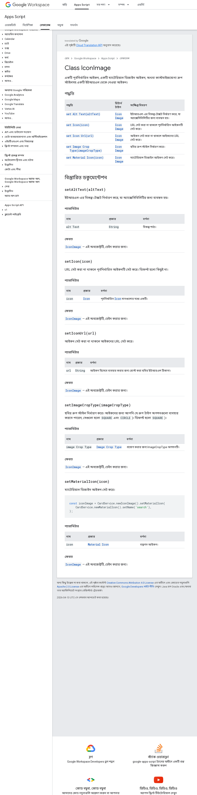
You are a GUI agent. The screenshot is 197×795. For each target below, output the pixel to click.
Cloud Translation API (89, 45)
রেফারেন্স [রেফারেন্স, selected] (45, 25)
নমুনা (60, 25)
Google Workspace (85, 58)
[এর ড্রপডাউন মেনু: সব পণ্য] (110, 4)
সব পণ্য (101, 4)
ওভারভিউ (10, 25)
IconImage (73, 247)
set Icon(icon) (77, 125)
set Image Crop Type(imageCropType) (84, 148)
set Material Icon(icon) (85, 157)
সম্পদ (121, 4)
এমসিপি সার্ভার (145, 4)
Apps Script (15, 16)
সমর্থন (74, 25)
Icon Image (119, 116)
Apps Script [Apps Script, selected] (82, 4)
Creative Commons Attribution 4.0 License (130, 582)
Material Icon (98, 544)
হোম (67, 58)
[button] (25, 34)
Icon (86, 299)
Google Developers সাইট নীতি (137, 586)
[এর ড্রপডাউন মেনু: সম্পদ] (129, 4)
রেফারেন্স (124, 58)
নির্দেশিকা (28, 25)
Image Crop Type (109, 447)
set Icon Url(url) (80, 136)
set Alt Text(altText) (83, 114)
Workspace (31, 4)
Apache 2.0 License (68, 586)
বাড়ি (64, 4)
